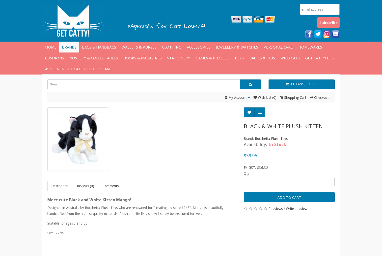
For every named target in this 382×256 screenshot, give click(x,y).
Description (59, 186)
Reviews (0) (85, 186)
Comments (111, 186)
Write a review (296, 209)
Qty (246, 174)
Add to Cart (289, 197)
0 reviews (276, 209)
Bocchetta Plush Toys (271, 139)
